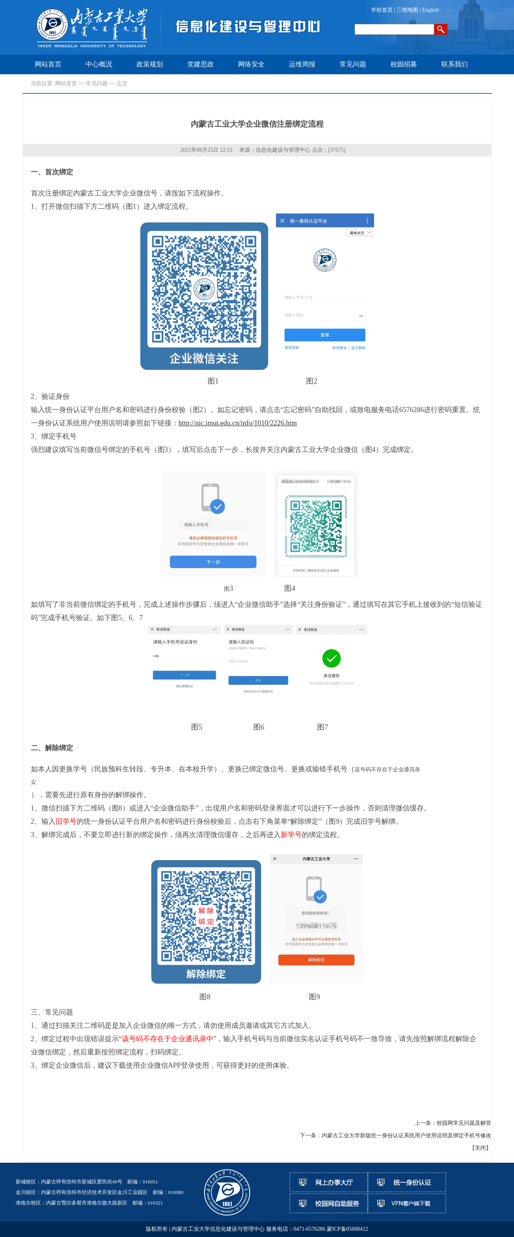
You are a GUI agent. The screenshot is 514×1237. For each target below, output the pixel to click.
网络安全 (251, 64)
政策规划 (149, 64)
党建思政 (200, 64)
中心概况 (99, 64)
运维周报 (302, 64)
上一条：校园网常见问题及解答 (453, 1123)
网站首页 (48, 64)
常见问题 (353, 64)
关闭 (480, 1148)
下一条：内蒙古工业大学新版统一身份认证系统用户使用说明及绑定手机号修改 (395, 1135)
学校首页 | (384, 10)
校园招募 (403, 64)
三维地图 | (409, 10)
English (430, 10)
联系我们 (454, 64)
